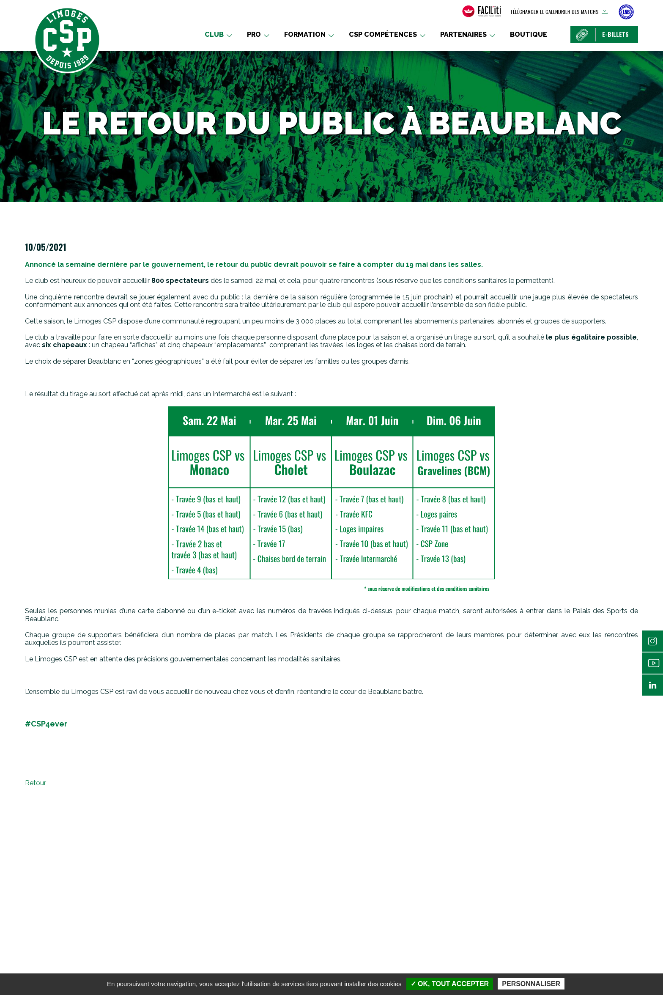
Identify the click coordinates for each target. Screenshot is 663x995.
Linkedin (652, 685)
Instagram (652, 641)
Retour (35, 783)
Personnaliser (531, 983)
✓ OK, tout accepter (450, 983)
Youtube (652, 663)
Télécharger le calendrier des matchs (554, 11)
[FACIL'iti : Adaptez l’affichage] (481, 11)
